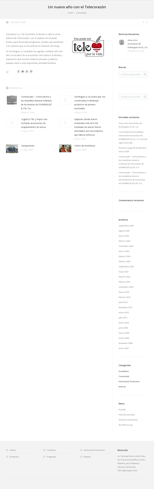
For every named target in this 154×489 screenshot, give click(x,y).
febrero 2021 (124, 281)
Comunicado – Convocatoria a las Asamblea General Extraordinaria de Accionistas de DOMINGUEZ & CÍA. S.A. (132, 178)
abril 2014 (123, 302)
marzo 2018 (124, 292)
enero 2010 (124, 322)
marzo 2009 (124, 333)
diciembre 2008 (125, 343)
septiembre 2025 (126, 225)
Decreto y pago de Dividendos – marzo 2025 (133, 149)
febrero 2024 (124, 256)
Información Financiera (129, 381)
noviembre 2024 (126, 246)
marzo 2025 (124, 236)
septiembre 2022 (126, 266)
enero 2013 (124, 312)
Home (70, 13)
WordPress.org (125, 424)
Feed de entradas (127, 414)
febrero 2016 (124, 297)
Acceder (122, 409)
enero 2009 (124, 338)
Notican (87, 456)
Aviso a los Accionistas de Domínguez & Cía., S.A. (138, 44)
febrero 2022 (124, 276)
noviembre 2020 (126, 287)
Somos (12, 450)
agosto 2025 (124, 230)
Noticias (122, 386)
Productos (14, 456)
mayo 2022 (123, 271)
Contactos (51, 450)
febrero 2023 (124, 261)
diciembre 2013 (125, 307)
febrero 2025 (124, 241)
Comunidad (81, 13)
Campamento (27, 145)
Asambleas (124, 371)
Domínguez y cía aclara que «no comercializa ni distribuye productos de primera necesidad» (89, 102)
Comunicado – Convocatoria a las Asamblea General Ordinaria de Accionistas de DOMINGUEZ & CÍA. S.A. (36, 102)
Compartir (10, 72)
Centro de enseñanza (84, 145)
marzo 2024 (124, 251)
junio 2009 (123, 327)
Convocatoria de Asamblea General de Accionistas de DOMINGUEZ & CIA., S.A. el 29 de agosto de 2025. (133, 137)
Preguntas (51, 456)
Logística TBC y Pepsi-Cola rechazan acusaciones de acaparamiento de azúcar (34, 123)
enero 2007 (124, 348)
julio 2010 (123, 317)
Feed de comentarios (128, 419)
